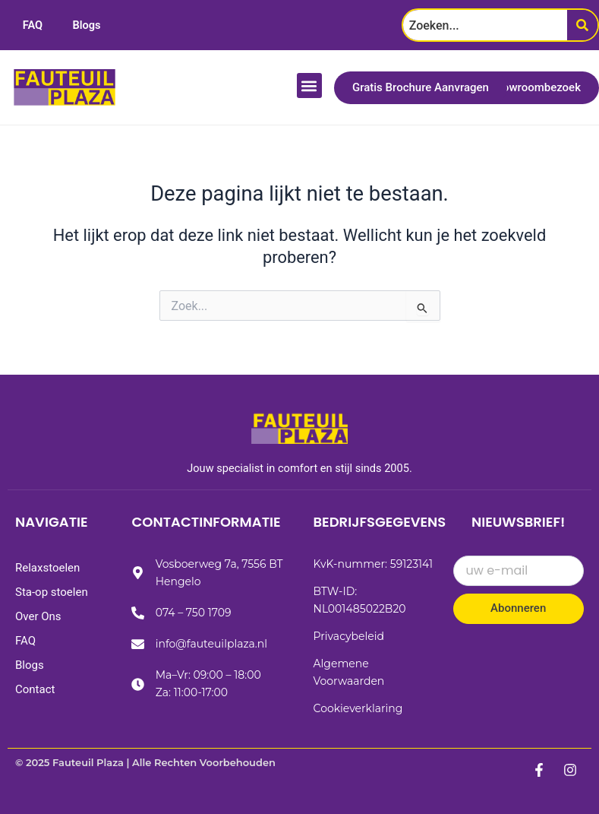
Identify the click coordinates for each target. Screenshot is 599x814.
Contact (35, 689)
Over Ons (38, 616)
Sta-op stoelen (51, 592)
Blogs (87, 25)
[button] (309, 85)
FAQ (33, 25)
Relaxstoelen (47, 568)
